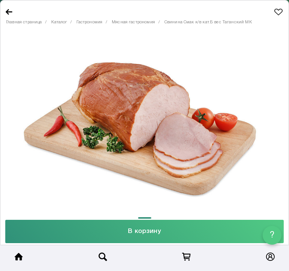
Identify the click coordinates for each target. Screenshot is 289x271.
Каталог (59, 22)
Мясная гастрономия (133, 22)
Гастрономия (89, 22)
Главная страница (24, 22)
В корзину (144, 231)
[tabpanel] (144, 124)
